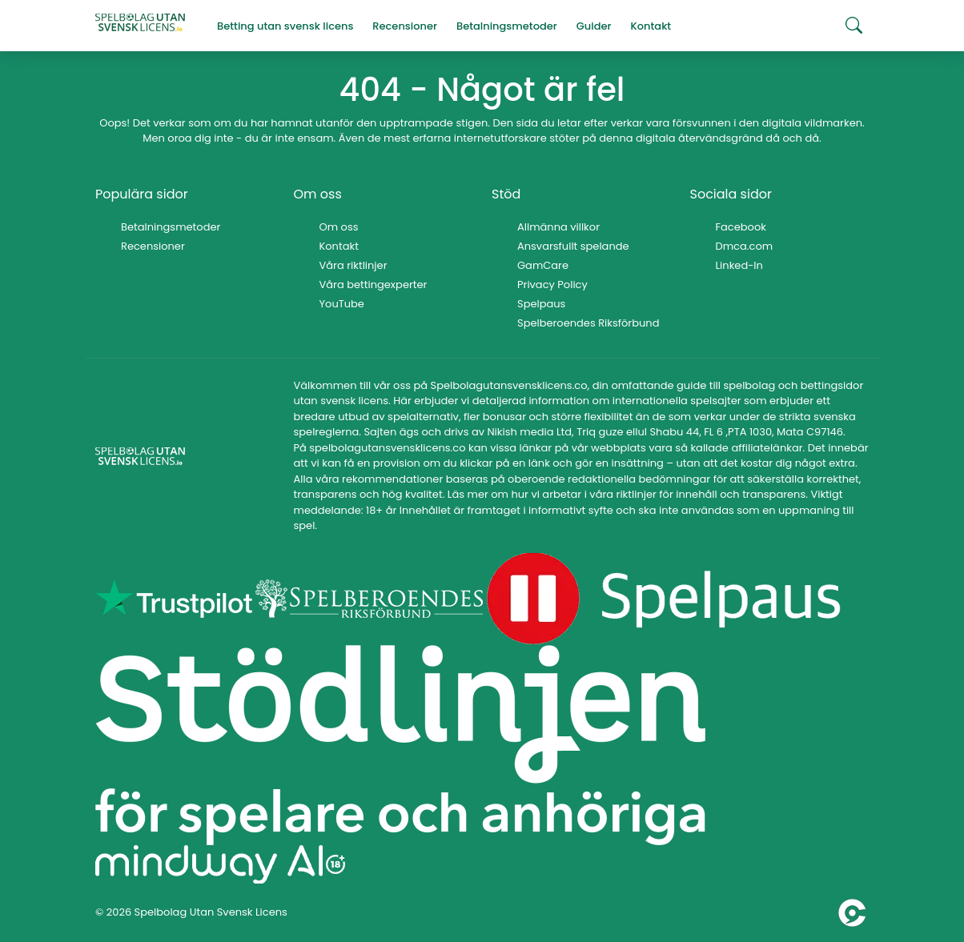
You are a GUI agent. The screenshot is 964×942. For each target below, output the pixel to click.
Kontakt (339, 246)
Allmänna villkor (558, 226)
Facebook (741, 226)
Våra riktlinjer (353, 265)
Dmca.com (744, 246)
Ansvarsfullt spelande (573, 246)
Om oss (339, 226)
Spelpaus (541, 303)
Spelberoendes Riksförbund (588, 323)
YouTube (341, 303)
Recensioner (153, 246)
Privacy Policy (552, 284)
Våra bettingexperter (373, 284)
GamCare (542, 265)
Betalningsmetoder (170, 226)
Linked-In (739, 265)
